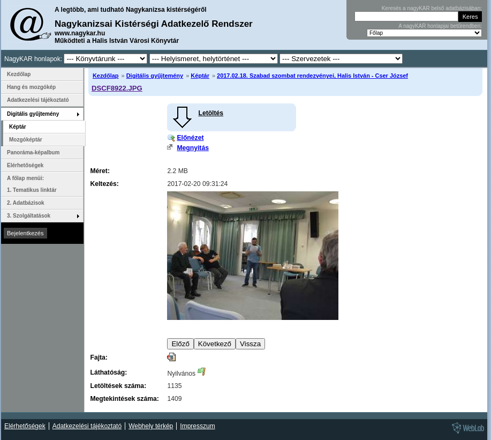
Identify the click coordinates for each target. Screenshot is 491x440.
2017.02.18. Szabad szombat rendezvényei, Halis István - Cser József (312, 75)
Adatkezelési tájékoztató (38, 100)
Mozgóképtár (25, 140)
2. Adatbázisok (25, 203)
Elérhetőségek (25, 165)
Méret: (99, 171)
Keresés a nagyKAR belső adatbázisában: (432, 8)
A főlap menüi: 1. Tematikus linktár (32, 184)
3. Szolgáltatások (28, 216)
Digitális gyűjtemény (154, 75)
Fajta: (98, 357)
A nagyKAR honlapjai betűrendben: (440, 26)
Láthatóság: (108, 372)
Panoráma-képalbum (33, 152)
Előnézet (190, 137)
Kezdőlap (106, 75)
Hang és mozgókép (31, 87)
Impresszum (197, 426)
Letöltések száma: (118, 386)
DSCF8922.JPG (117, 88)
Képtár (200, 75)
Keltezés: (104, 184)
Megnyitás (192, 148)
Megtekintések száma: (124, 398)
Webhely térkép (151, 426)
